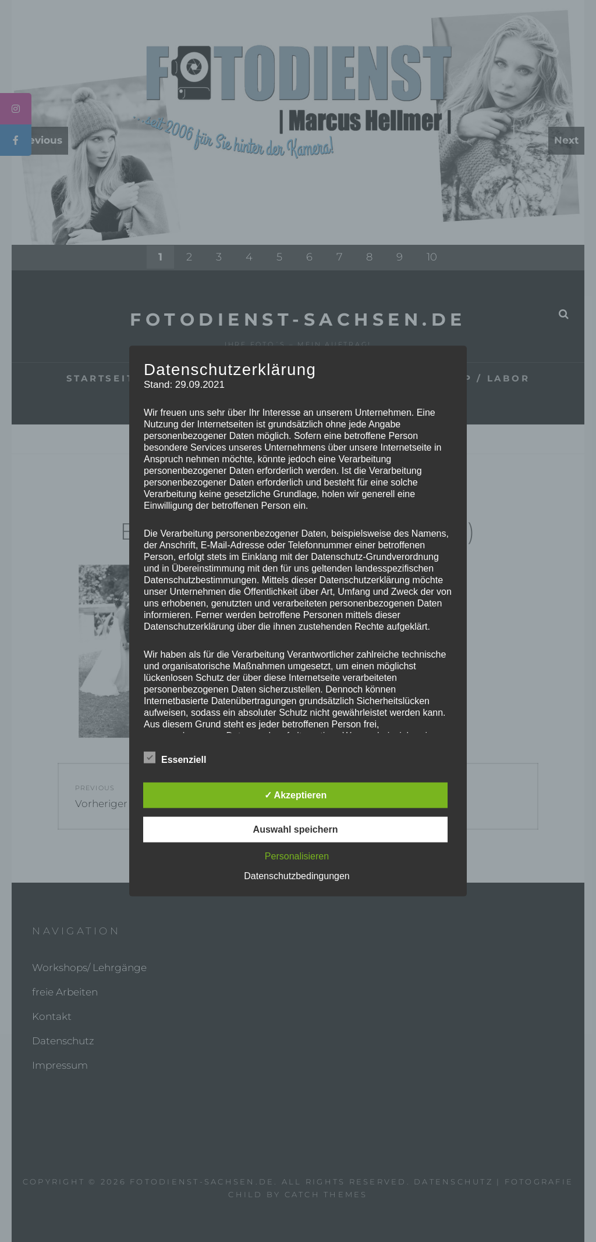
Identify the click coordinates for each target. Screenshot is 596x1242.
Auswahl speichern (295, 829)
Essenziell (175, 757)
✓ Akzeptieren (295, 795)
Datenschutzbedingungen (296, 875)
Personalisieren (297, 856)
